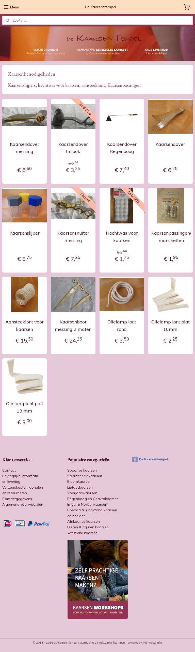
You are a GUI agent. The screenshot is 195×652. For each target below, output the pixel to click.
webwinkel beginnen (112, 642)
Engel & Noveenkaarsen (87, 504)
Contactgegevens (17, 499)
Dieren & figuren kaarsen (88, 527)
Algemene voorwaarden (22, 504)
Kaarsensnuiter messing (73, 236)
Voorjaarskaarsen (82, 493)
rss (94, 642)
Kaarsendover (170, 144)
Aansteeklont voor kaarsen (24, 325)
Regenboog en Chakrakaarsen (93, 499)
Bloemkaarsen (79, 481)
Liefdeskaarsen (80, 487)
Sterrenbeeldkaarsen (84, 476)
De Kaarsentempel (150, 459)
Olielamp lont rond (121, 325)
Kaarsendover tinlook (73, 147)
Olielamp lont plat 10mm (170, 325)
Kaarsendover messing (24, 147)
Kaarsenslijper (25, 233)
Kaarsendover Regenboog (122, 147)
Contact (9, 470)
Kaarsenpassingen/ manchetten (171, 236)
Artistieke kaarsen (82, 533)
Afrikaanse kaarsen (83, 521)
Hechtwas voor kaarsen (122, 236)
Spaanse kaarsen (82, 470)
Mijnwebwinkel (152, 642)
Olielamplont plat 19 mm (24, 407)
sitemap (84, 642)
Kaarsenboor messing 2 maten (73, 325)
